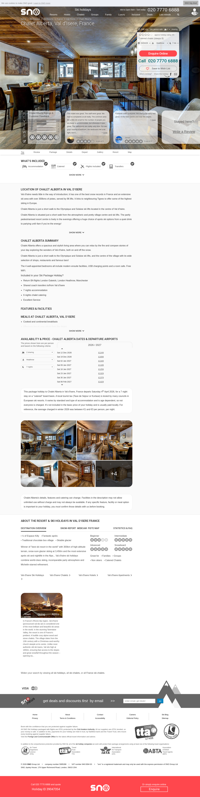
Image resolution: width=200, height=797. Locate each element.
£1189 (101, 365)
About (67, 715)
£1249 (101, 353)
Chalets (80, 14)
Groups (94, 14)
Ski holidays (83, 9)
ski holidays (59, 673)
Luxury (121, 14)
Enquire (154, 789)
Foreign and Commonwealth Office (42, 737)
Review (37, 152)
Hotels (67, 14)
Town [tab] (27, 614)
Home (23, 19)
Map (130, 152)
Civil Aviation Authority (86, 729)
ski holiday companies (84, 744)
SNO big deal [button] (191, 3)
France (60, 19)
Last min (165, 14)
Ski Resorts (48, 19)
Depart (85, 152)
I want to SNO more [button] (41, 3)
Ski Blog (165, 715)
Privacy (35, 718)
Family (108, 14)
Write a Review (184, 131)
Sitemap (165, 718)
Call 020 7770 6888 (158, 60)
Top (22, 152)
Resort (115, 152)
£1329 (101, 373)
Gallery (100, 152)
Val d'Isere (70, 19)
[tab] (33, 528)
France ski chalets (95, 673)
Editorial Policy (132, 718)
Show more (75, 232)
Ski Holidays (35, 19)
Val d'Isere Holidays (32, 575)
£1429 (101, 382)
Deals (150, 14)
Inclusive (136, 14)
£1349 (101, 361)
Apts (119, 575)
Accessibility (100, 718)
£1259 (101, 369)
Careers (132, 715)
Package (53, 152)
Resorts (53, 14)
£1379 (101, 377)
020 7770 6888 (42, 784)
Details (69, 152)
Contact (100, 715)
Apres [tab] (55, 614)
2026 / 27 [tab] (94, 345)
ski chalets (74, 673)
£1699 (101, 357)
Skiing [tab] (41, 614)
